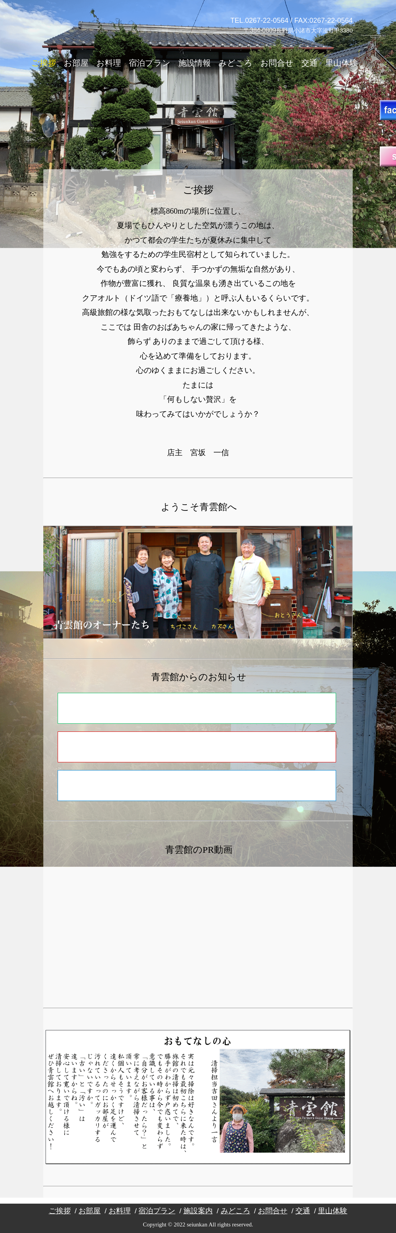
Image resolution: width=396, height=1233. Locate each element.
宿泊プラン (150, 63)
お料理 (108, 63)
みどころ (235, 63)
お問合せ (277, 63)
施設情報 (194, 63)
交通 (309, 63)
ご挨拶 (43, 63)
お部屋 (76, 63)
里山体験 (341, 63)
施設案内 (198, 1211)
